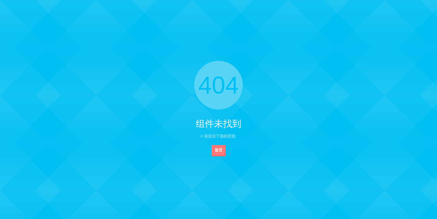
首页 (218, 150)
